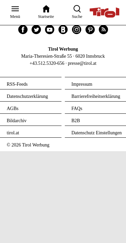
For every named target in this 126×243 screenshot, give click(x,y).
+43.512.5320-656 (47, 63)
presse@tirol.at (82, 63)
